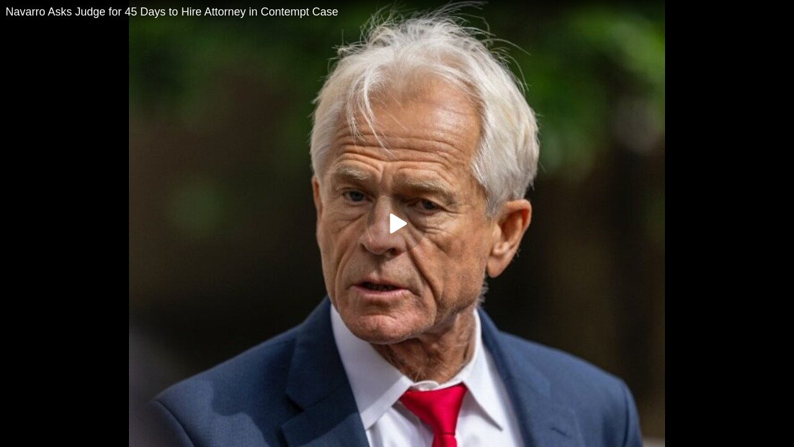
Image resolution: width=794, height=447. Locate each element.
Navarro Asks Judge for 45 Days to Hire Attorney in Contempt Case (172, 12)
